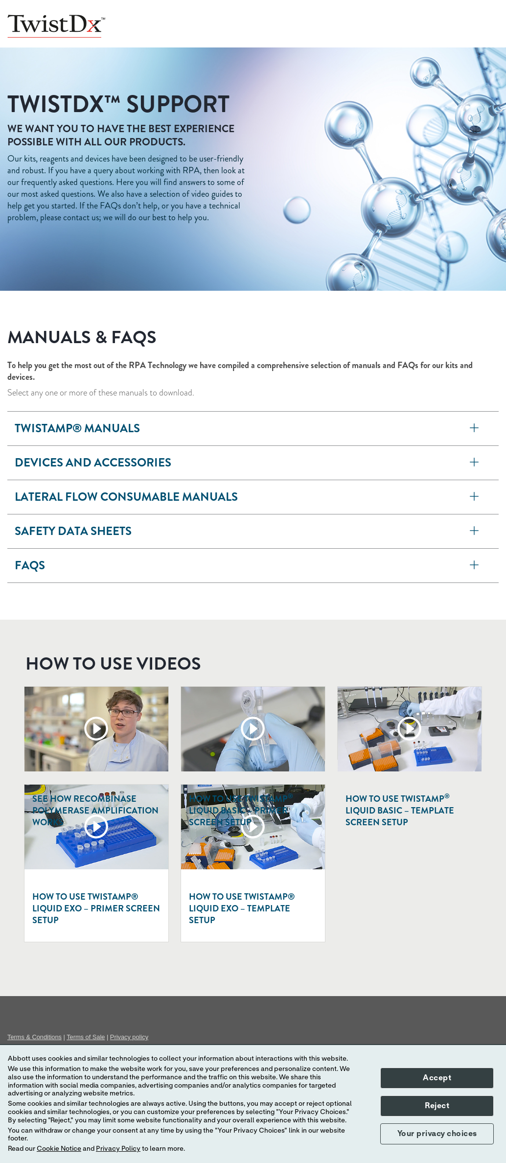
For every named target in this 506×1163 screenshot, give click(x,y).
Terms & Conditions (34, 1037)
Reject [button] (437, 1106)
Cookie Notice (59, 1148)
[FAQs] (474, 565)
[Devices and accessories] (474, 463)
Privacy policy (129, 1037)
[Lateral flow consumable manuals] (474, 497)
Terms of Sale (86, 1037)
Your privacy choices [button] (437, 1134)
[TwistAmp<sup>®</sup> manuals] (474, 428)
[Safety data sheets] (474, 531)
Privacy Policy (118, 1148)
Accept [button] (437, 1078)
